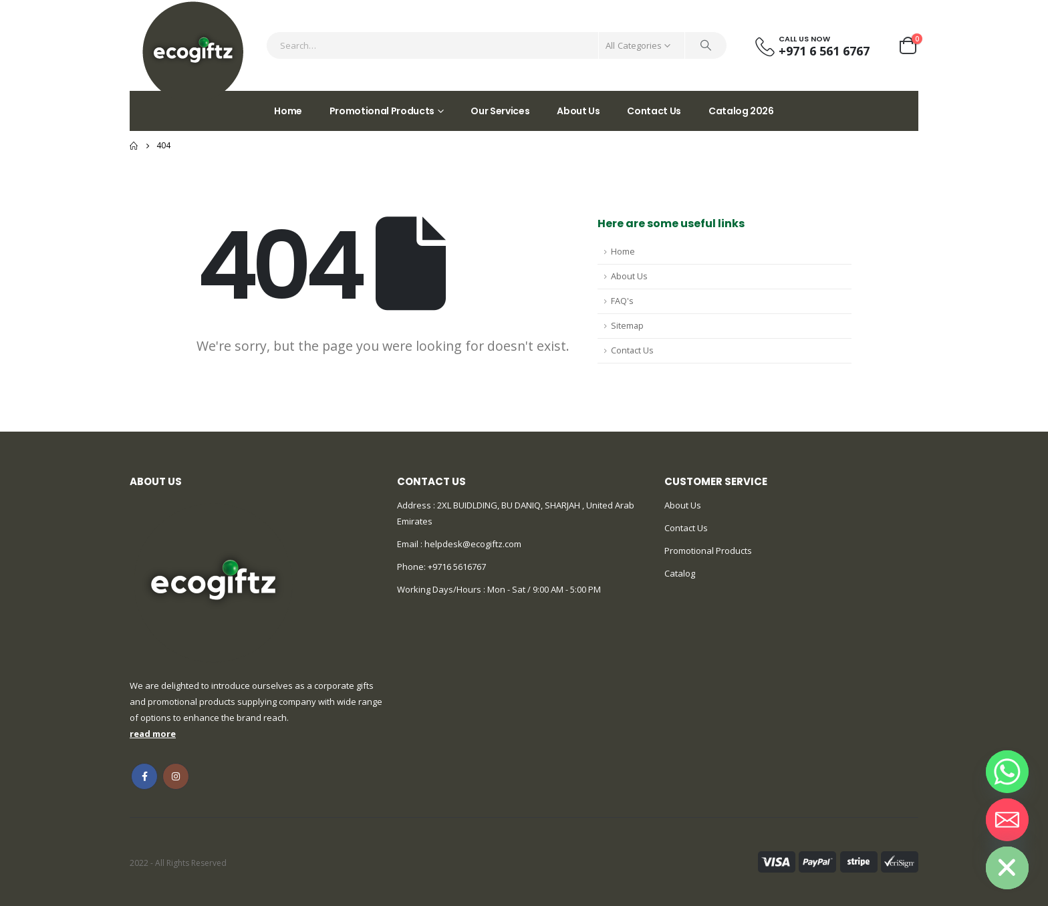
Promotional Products (382, 111)
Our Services (500, 111)
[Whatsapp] (1007, 771)
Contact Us (654, 111)
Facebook (144, 776)
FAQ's (622, 301)
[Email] (1007, 819)
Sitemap (627, 325)
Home (288, 111)
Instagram (175, 776)
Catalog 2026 (741, 111)
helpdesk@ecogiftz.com (471, 544)
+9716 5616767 (457, 567)
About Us (578, 111)
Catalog (679, 573)
